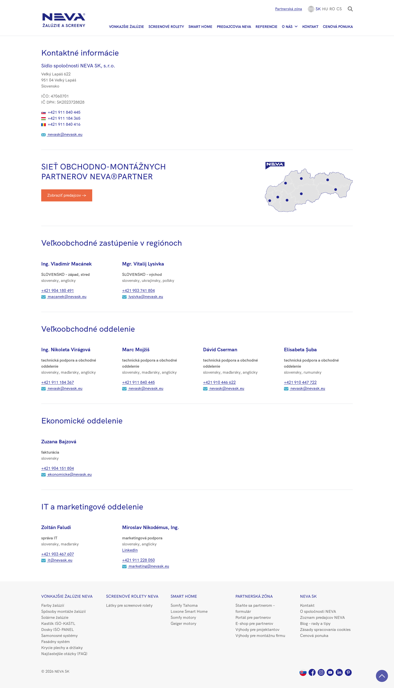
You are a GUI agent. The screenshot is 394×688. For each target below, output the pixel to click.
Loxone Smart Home (189, 611)
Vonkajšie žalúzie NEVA (66, 596)
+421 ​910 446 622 (219, 382)
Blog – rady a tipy (315, 623)
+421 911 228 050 (138, 560)
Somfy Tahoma (184, 605)
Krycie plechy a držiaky (62, 647)
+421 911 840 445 (60, 112)
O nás (287, 26)
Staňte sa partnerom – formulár (255, 608)
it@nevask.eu (56, 560)
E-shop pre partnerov (254, 623)
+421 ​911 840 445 (138, 382)
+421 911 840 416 (60, 124)
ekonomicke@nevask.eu (66, 474)
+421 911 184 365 (60, 118)
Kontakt (310, 26)
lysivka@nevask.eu (142, 296)
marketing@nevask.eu (145, 566)
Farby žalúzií (52, 605)
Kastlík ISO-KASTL (58, 623)
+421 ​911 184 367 (57, 382)
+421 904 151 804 (57, 468)
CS (339, 9)
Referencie (266, 26)
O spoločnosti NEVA (318, 611)
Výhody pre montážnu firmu (260, 635)
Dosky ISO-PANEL (57, 629)
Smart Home (200, 26)
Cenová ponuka (338, 26)
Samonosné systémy (59, 635)
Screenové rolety (166, 26)
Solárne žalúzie (54, 617)
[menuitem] (318, 9)
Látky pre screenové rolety (129, 605)
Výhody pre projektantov (257, 629)
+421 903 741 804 (138, 290)
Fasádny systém (55, 641)
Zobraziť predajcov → (66, 195)
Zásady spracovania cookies (325, 629)
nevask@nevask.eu (61, 134)
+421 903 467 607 (57, 554)
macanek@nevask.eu (63, 296)
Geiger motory (183, 623)
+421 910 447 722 (300, 382)
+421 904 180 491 (57, 290)
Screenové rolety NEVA (132, 596)
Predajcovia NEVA (234, 26)
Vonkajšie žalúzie (126, 26)
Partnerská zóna (288, 9)
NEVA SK (308, 596)
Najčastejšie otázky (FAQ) (64, 653)
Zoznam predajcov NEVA (322, 617)
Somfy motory (183, 617)
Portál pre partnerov (253, 617)
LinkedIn (130, 550)
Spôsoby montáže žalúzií (63, 611)
